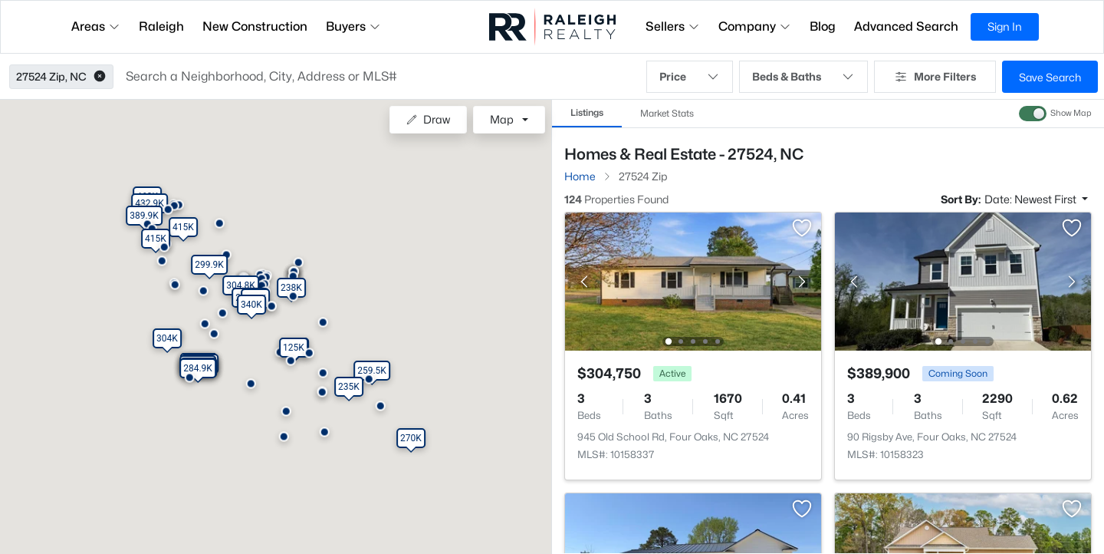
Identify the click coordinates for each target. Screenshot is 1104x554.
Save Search (1050, 77)
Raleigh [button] (161, 26)
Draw (428, 119)
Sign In (1004, 26)
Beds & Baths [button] (803, 77)
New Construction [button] (254, 26)
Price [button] (689, 77)
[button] (100, 76)
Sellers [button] (673, 26)
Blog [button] (823, 26)
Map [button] (502, 119)
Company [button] (754, 26)
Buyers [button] (353, 26)
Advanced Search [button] (906, 26)
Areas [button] (95, 26)
